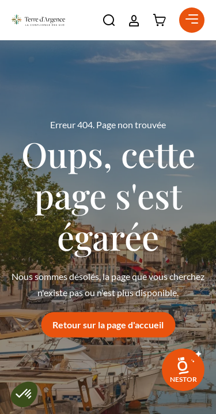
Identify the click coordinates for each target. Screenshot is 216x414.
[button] (109, 20)
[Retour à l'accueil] (38, 20)
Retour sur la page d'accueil (108, 324)
